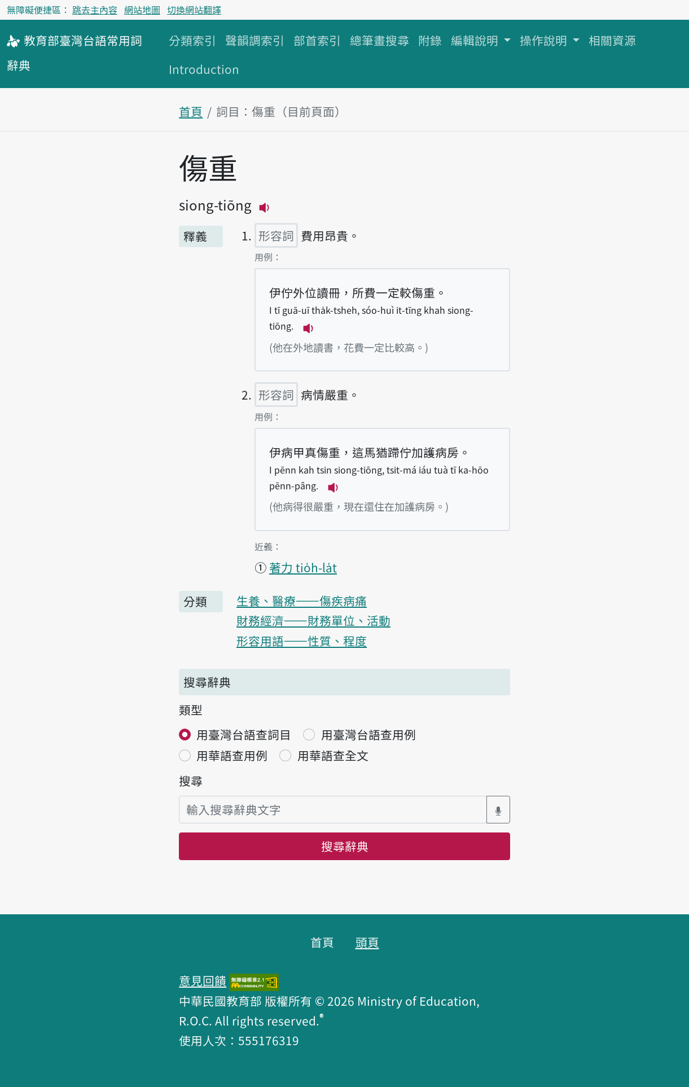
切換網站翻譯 (194, 9)
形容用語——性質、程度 (301, 640)
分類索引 (192, 40)
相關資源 (612, 40)
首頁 (191, 111)
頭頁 (367, 941)
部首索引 (317, 40)
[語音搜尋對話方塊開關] (498, 809)
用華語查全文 (332, 755)
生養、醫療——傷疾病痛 (301, 600)
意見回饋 (202, 980)
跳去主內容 (94, 9)
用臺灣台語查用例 (368, 734)
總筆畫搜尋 (379, 40)
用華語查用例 (231, 755)
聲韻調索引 (254, 40)
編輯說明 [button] (476, 40)
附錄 (430, 40)
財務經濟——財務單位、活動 (313, 620)
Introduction (204, 68)
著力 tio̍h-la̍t (303, 567)
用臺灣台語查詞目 (243, 734)
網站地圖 (142, 9)
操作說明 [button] (545, 40)
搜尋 (191, 780)
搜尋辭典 (344, 846)
